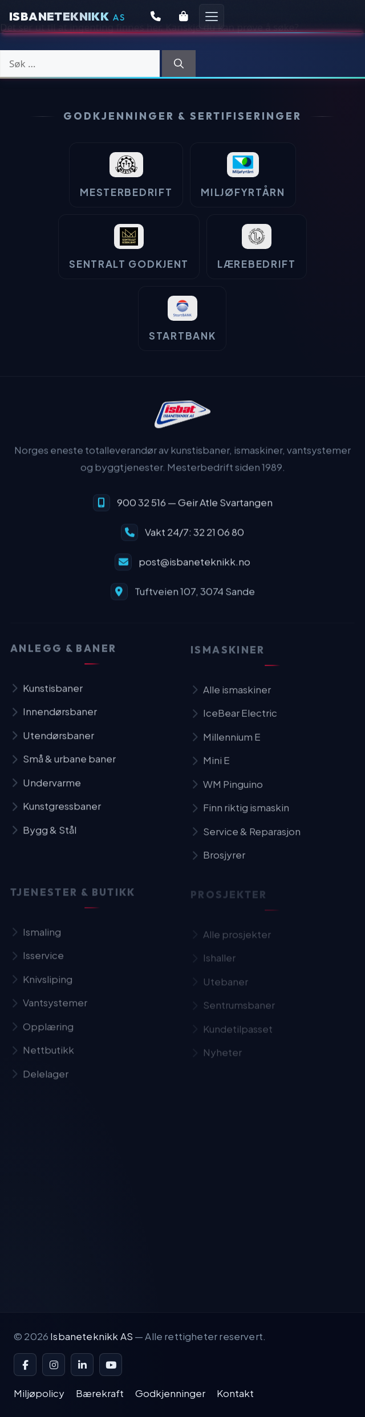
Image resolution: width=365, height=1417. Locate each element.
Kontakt (235, 1393)
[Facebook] (25, 1364)
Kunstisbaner (46, 695)
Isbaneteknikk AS (91, 1336)
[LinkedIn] (82, 1364)
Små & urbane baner (63, 765)
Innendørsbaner (53, 718)
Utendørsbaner (52, 742)
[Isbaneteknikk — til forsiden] (182, 420)
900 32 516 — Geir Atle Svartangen (195, 507)
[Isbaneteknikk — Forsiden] (67, 16)
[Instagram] (53, 1364)
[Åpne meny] (211, 16)
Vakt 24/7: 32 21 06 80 (194, 537)
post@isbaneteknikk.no (194, 567)
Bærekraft (100, 1393)
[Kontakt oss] (155, 16)
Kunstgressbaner (55, 813)
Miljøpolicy (39, 1393)
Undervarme (45, 789)
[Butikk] (183, 16)
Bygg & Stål (43, 837)
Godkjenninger (170, 1393)
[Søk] (179, 63)
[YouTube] (110, 1364)
